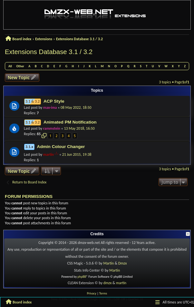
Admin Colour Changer (61, 146)
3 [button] (62, 136)
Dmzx (122, 263)
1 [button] (51, 136)
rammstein (51, 128)
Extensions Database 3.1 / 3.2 (48, 51)
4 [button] (69, 136)
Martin (108, 263)
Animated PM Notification (70, 122)
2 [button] (56, 136)
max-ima (50, 107)
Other (20, 66)
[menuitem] (91, 293)
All (10, 66)
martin (48, 154)
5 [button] (75, 136)
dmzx (107, 283)
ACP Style (54, 101)
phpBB (82, 276)
